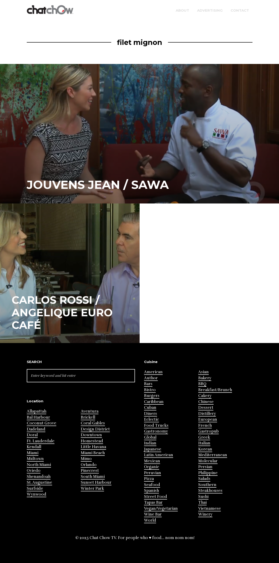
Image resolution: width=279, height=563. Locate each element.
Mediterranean (212, 455)
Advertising (210, 10)
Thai (202, 502)
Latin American (158, 455)
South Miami (93, 476)
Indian (150, 443)
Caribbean (154, 401)
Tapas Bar (153, 502)
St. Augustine (39, 482)
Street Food (155, 496)
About (182, 10)
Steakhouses (210, 490)
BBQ (202, 383)
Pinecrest (90, 470)
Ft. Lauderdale (40, 441)
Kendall (34, 446)
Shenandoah (38, 476)
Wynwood (36, 494)
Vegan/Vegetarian (161, 508)
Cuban (150, 407)
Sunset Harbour (96, 482)
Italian (204, 443)
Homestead (92, 441)
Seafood (152, 484)
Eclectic (151, 419)
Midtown (35, 458)
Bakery (204, 378)
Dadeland (36, 429)
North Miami (39, 464)
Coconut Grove (41, 423)
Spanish (151, 490)
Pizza (149, 478)
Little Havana (93, 446)
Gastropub (208, 431)
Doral (32, 435)
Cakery (205, 395)
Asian (203, 372)
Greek (204, 437)
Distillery (207, 413)
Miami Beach (93, 452)
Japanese (152, 449)
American (153, 372)
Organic (151, 466)
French (205, 425)
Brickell (88, 417)
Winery (205, 514)
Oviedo (33, 470)
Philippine (208, 472)
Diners (150, 413)
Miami (32, 452)
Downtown (91, 435)
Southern (207, 484)
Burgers (151, 395)
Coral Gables (93, 423)
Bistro (150, 389)
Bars (148, 383)
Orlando (89, 464)
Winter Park (92, 488)
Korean (205, 449)
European (207, 419)
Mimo (86, 458)
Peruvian (152, 472)
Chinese (206, 401)
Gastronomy (156, 431)
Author (151, 378)
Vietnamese (209, 508)
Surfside (35, 488)
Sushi (203, 496)
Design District (95, 429)
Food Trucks (156, 425)
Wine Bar (153, 514)
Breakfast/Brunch (215, 389)
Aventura (89, 411)
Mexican (152, 461)
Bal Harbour (38, 417)
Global (150, 437)
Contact (240, 10)
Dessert (205, 407)
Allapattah (36, 411)
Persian (205, 466)
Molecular (208, 461)
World (150, 520)
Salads (204, 478)
